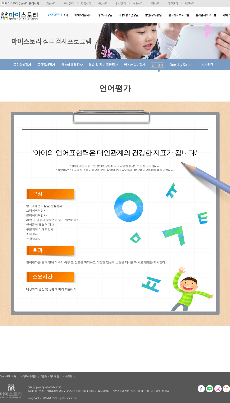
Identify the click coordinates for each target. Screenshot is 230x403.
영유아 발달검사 (72, 65)
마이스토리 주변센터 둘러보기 (22, 3)
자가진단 (207, 65)
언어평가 (157, 65)
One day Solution (182, 65)
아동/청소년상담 (128, 15)
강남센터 (51, 3)
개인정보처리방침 (50, 376)
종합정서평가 (46, 65)
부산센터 (69, 3)
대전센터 (173, 3)
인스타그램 (218, 388)
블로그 (209, 388)
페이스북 (201, 388)
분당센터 (156, 3)
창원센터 (138, 3)
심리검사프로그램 (205, 15)
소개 (58, 15)
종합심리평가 (22, 65)
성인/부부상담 (153, 15)
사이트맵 (67, 376)
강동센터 (86, 3)
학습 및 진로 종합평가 (103, 65)
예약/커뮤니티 (83, 15)
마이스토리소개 (8, 376)
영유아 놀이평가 (134, 65)
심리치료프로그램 (178, 15)
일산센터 (121, 3)
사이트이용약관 (28, 376)
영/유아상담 (105, 15)
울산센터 (103, 3)
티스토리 (226, 388)
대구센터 (190, 3)
